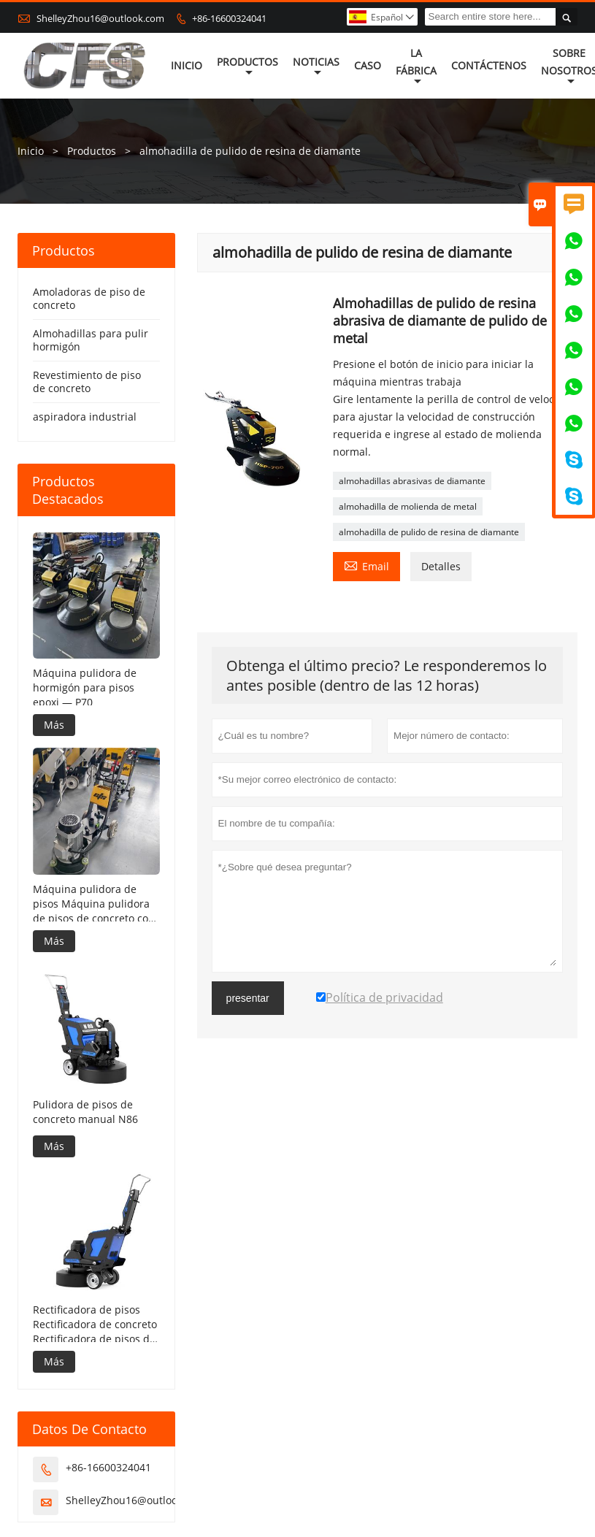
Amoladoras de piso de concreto (89, 298)
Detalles (441, 566)
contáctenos (488, 65)
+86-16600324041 (229, 18)
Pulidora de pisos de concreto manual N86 (85, 1111)
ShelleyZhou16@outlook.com (100, 18)
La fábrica (416, 66)
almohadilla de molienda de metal (408, 506)
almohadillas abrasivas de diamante (412, 481)
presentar (247, 998)
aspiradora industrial (85, 416)
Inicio (186, 65)
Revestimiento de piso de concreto (87, 381)
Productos (247, 66)
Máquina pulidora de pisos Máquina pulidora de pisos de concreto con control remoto (94, 904)
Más (54, 725)
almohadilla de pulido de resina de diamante (429, 532)
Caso (367, 65)
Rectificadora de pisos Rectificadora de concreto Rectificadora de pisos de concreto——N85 (95, 1324)
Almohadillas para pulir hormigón (90, 339)
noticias (316, 66)
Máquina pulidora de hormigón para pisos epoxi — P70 (85, 687)
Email (366, 565)
